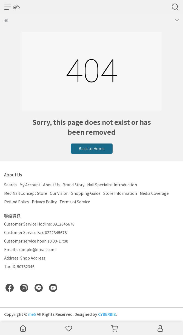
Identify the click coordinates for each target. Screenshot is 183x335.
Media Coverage (154, 193)
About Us (51, 184)
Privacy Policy (44, 201)
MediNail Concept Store (25, 193)
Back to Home (92, 148)
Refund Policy (16, 201)
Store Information (120, 193)
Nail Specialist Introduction (112, 184)
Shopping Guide (86, 193)
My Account (29, 184)
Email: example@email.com (30, 249)
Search (10, 184)
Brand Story (73, 184)
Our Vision (59, 193)
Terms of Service (74, 201)
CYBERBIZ (107, 314)
